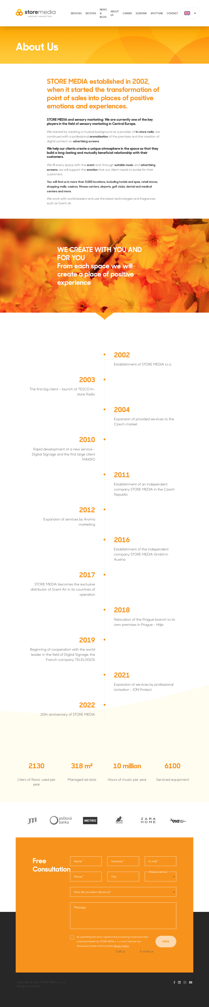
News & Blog (103, 13)
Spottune (157, 13)
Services (76, 13)
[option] (31, 820)
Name (79, 861)
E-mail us (146, 951)
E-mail (154, 861)
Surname (117, 861)
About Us (115, 13)
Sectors (90, 13)
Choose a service (158, 871)
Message (80, 907)
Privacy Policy (121, 945)
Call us (120, 951)
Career (127, 13)
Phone (79, 876)
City (113, 876)
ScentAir (141, 13)
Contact (172, 13)
